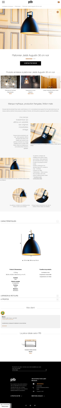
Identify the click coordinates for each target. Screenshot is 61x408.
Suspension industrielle (45, 274)
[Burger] (3, 2)
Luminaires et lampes (7, 6)
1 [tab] (29, 44)
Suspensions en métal (45, 276)
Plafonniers (18, 6)
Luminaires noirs (45, 272)
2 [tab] (31, 44)
